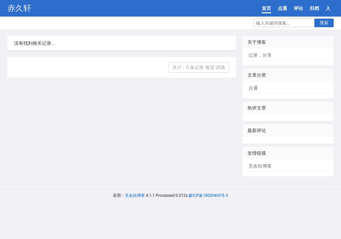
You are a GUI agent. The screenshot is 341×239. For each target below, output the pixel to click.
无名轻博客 (260, 166)
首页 (266, 8)
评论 (298, 8)
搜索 (324, 22)
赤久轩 (19, 8)
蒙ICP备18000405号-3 (208, 195)
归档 (314, 8)
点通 (282, 8)
